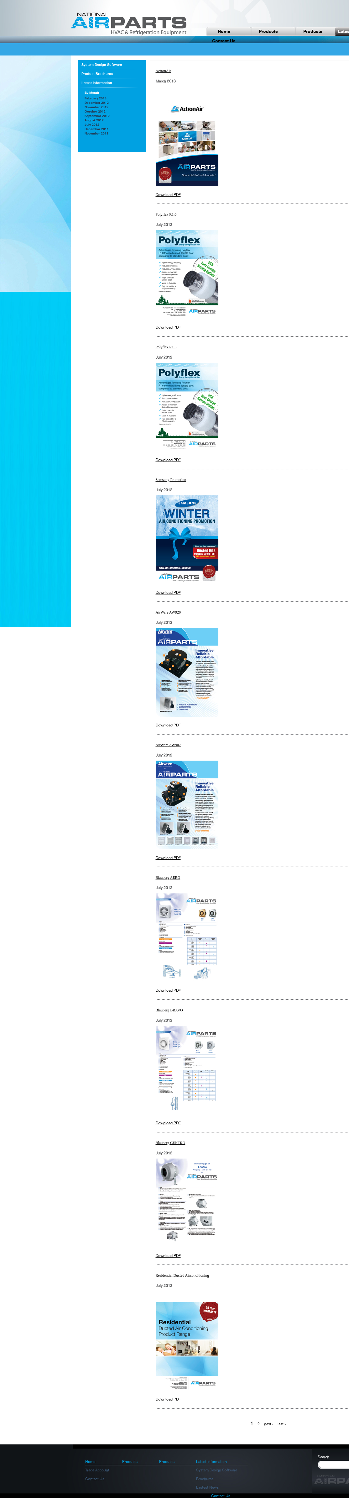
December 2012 (97, 102)
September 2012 (97, 116)
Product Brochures (97, 73)
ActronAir (163, 71)
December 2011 (97, 129)
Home (224, 31)
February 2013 (96, 98)
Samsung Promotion (171, 480)
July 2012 (92, 124)
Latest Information (96, 83)
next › (268, 1424)
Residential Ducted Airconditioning (182, 1275)
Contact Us (94, 1479)
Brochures (204, 1479)
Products (268, 31)
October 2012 (95, 111)
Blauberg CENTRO (170, 1143)
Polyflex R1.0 (166, 214)
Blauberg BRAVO (169, 1010)
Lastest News (207, 1487)
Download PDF (168, 195)
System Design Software (101, 64)
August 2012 (94, 120)
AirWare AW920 (168, 612)
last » (282, 1424)
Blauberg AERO (168, 877)
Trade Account (97, 1470)
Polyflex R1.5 (166, 347)
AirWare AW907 (168, 745)
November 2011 (96, 133)
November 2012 (96, 107)
